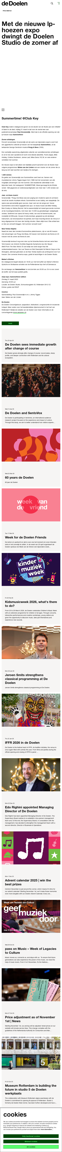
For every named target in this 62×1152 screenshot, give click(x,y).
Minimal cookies (31, 1141)
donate (4, 1096)
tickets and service (9, 1066)
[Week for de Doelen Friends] (31, 448)
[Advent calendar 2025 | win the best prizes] (31, 791)
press (4, 1099)
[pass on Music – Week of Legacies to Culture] (31, 860)
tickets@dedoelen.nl (9, 1074)
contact (4, 1104)
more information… (47, 1129)
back (10, 267)
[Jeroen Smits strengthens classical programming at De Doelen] (31, 586)
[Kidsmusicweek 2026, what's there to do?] (31, 513)
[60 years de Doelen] (31, 388)
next (51, 1056)
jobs (3, 1102)
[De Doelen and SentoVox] (31, 324)
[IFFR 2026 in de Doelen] (31, 654)
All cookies (31, 1147)
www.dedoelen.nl (19, 256)
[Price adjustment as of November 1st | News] (31, 928)
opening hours (7, 1077)
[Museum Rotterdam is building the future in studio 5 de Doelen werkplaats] (31, 997)
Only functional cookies (31, 1136)
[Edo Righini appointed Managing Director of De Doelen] (31, 718)
